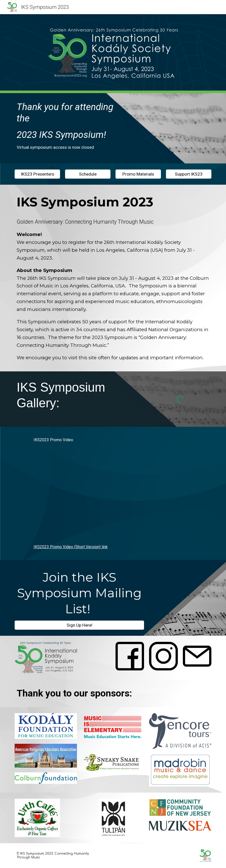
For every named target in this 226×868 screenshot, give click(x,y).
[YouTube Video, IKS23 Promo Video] (113, 493)
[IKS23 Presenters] (37, 174)
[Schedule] (87, 174)
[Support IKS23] (188, 174)
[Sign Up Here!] (79, 625)
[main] (71, 128)
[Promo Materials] (138, 174)
